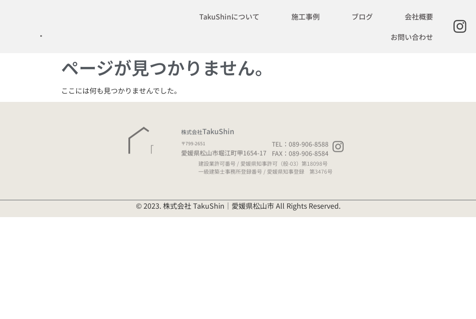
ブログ (362, 16)
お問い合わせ (412, 36)
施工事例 (305, 16)
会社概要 (419, 16)
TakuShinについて (229, 16)
